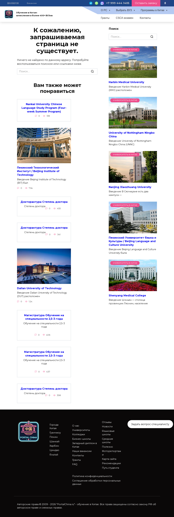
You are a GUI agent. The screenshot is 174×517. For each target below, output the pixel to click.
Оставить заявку (146, 3)
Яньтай (54, 454)
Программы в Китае (152, 10)
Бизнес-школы (81, 438)
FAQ (74, 463)
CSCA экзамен (124, 18)
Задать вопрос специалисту (150, 423)
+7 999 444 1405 (117, 3)
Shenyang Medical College (127, 295)
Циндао (54, 449)
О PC (104, 10)
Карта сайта (109, 458)
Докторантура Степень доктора (44, 201)
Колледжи (78, 433)
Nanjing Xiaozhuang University (130, 186)
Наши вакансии (82, 450)
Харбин (54, 445)
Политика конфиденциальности (92, 475)
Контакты (145, 18)
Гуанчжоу (55, 432)
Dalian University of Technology (39, 287)
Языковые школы (108, 432)
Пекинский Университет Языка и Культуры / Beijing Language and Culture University (132, 241)
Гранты (105, 18)
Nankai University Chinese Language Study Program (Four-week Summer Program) (44, 108)
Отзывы (106, 421)
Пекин (54, 436)
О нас (75, 425)
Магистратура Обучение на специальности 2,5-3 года (44, 316)
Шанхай (54, 440)
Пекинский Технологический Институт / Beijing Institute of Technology (38, 171)
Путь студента (110, 467)
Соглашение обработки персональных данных (96, 482)
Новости (107, 426)
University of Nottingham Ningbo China (132, 134)
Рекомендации (111, 462)
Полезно (107, 446)
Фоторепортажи (111, 452)
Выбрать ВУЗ (124, 10)
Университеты (81, 429)
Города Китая (54, 426)
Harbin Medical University (126, 82)
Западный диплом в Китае (84, 444)
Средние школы (107, 440)
